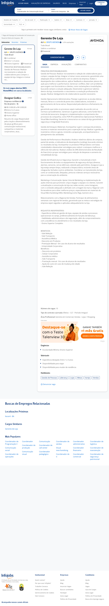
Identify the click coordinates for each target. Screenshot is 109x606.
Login (91, 3)
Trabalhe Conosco (41, 586)
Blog (65, 3)
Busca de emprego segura (94, 599)
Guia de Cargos (90, 590)
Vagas (87, 586)
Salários (56, 3)
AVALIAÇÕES (66, 64)
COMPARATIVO (80, 64)
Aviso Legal (64, 596)
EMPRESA (54, 64)
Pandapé (63, 593)
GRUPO (17, 52)
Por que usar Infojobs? (43, 583)
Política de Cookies (41, 590)
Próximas (23, 42)
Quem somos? (40, 580)
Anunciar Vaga (82, 3)
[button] (85, 10)
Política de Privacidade (68, 599)
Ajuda (62, 580)
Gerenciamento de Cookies (44, 593)
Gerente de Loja (11, 429)
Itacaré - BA (9, 416)
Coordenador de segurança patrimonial (96, 456)
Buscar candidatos (66, 590)
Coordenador (27, 441)
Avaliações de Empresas (40, 3)
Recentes (15, 42)
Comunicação (44, 441)
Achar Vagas (23, 3)
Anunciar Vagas (65, 586)
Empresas (72, 3)
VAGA (44, 64)
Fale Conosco (39, 596)
